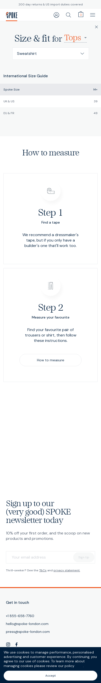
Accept (50, 676)
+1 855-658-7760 (20, 616)
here (79, 666)
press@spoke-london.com (28, 631)
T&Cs (43, 570)
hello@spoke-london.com (27, 624)
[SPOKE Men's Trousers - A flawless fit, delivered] (11, 15)
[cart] (81, 14)
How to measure (50, 360)
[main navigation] (92, 15)
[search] (68, 15)
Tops (72, 38)
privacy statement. (66, 570)
